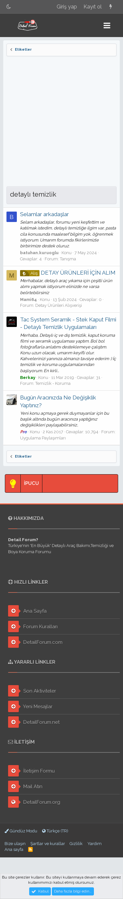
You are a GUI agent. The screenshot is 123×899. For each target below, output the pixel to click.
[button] (107, 25)
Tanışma (68, 258)
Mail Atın (25, 786)
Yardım (94, 843)
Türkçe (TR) (55, 830)
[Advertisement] (61, 121)
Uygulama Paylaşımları (43, 438)
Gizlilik (76, 843)
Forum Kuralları (33, 626)
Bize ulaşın (15, 843)
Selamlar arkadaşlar (44, 214)
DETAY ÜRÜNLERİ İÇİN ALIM (68, 272)
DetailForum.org (34, 802)
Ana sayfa (14, 849)
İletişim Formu (31, 770)
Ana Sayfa (27, 611)
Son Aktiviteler (32, 691)
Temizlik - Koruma (53, 383)
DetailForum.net (34, 722)
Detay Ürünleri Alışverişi (58, 305)
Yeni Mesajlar (30, 706)
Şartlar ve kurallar (47, 843)
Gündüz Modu (21, 830)
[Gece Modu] (8, 6)
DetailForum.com (35, 642)
